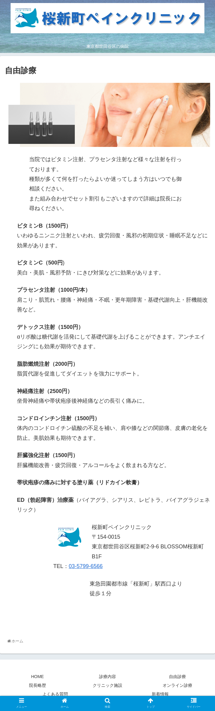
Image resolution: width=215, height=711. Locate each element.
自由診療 (177, 676)
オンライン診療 (177, 685)
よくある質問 (55, 694)
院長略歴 (37, 685)
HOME (37, 676)
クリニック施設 (107, 685)
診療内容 (107, 676)
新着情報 (160, 694)
